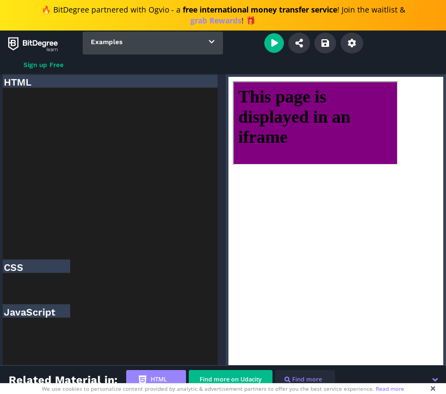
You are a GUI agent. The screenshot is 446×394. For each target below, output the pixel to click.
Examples (106, 42)
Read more (390, 388)
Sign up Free (43, 65)
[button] (435, 379)
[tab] (156, 379)
